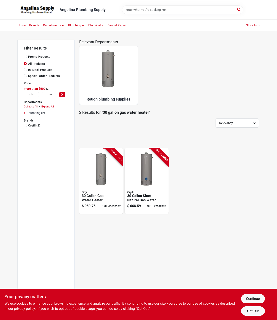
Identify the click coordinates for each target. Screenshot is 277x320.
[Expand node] (25, 113)
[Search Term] (182, 9)
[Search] (239, 9)
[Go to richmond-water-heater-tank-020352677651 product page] (101, 181)
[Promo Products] (25, 56)
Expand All (47, 106)
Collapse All (31, 106)
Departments (52, 25)
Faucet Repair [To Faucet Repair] (117, 25)
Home (22, 25)
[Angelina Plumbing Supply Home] (37, 9)
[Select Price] (62, 94)
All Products (36, 64)
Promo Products (39, 57)
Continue (253, 299)
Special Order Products (44, 76)
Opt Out (253, 311)
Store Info (253, 25)
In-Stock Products (40, 70)
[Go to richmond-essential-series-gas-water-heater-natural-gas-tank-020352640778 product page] (147, 181)
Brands (34, 25)
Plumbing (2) (36, 113)
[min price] (31, 94)
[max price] (49, 94)
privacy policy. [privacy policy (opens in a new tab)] (25, 309)
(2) (34, 125)
